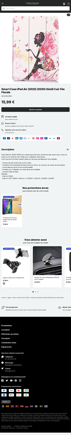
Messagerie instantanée (13, 365)
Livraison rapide (11, 117)
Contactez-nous (8, 342)
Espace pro (6, 347)
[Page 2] (35, 291)
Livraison (5, 330)
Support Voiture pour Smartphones (13, 277)
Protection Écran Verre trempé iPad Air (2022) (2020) (10, 219)
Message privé (10, 371)
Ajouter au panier (35, 109)
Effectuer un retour (10, 334)
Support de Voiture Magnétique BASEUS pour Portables (46, 278)
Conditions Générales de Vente (23, 426)
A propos (5, 338)
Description (35, 149)
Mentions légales (6, 426)
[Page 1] (33, 291)
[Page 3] (37, 291)
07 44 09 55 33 (10, 359)
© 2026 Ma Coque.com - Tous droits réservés (14, 428)
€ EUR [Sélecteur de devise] (6, 402)
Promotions (6, 325)
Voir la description (6, 96)
